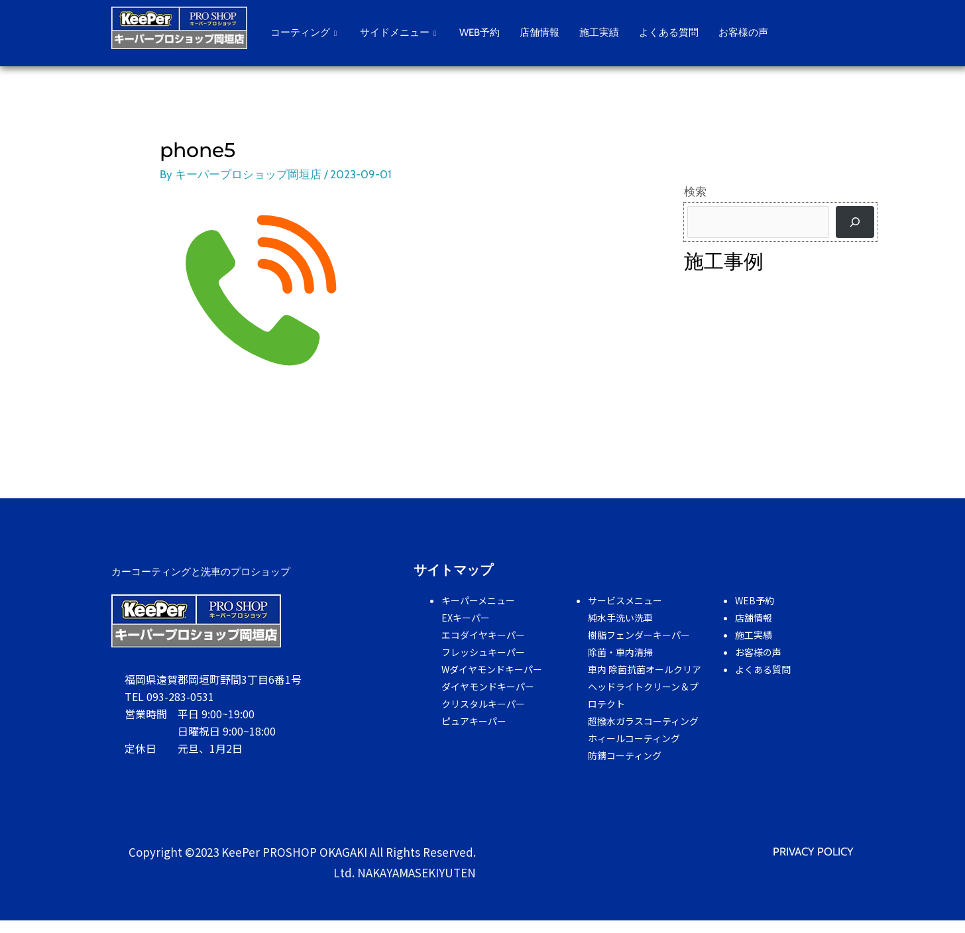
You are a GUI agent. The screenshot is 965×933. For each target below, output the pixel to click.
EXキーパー (465, 617)
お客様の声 (743, 32)
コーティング (305, 32)
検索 (695, 191)
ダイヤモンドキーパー (487, 685)
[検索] (855, 222)
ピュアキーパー (473, 720)
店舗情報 (539, 32)
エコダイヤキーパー (483, 634)
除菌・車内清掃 (620, 651)
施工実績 (599, 32)
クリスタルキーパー (483, 703)
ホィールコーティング (634, 737)
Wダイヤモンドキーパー (491, 668)
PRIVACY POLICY (813, 850)
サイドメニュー (399, 32)
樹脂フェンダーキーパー (639, 634)
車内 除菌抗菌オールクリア (644, 668)
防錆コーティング (624, 754)
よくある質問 (669, 32)
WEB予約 (479, 32)
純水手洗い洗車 (620, 617)
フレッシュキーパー (483, 651)
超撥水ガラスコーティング (643, 720)
